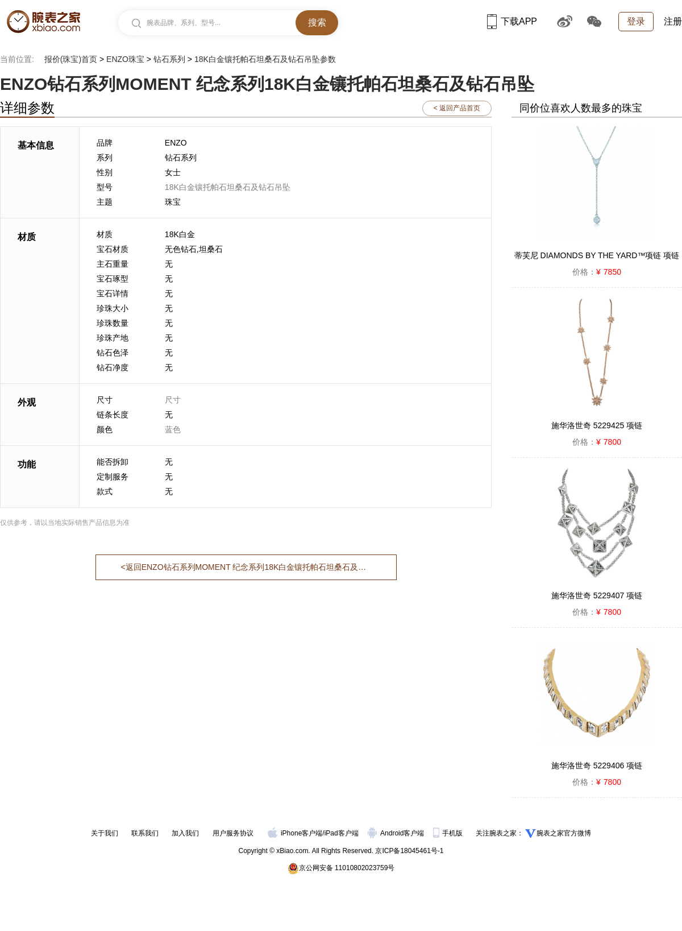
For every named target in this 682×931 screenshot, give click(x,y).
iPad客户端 (342, 833)
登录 (636, 21)
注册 (673, 21)
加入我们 (185, 833)
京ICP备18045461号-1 (409, 851)
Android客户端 (397, 833)
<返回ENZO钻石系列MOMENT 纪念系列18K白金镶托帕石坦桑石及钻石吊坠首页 (246, 567)
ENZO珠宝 (125, 59)
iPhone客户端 (295, 833)
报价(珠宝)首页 (70, 59)
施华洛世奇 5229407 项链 (596, 595)
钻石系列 (169, 59)
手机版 (448, 833)
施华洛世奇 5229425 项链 (596, 425)
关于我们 (104, 833)
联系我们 (145, 833)
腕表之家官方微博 (564, 833)
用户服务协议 (233, 833)
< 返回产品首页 (457, 108)
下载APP (512, 21)
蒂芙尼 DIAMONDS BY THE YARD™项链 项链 (597, 255)
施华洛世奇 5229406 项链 (596, 765)
